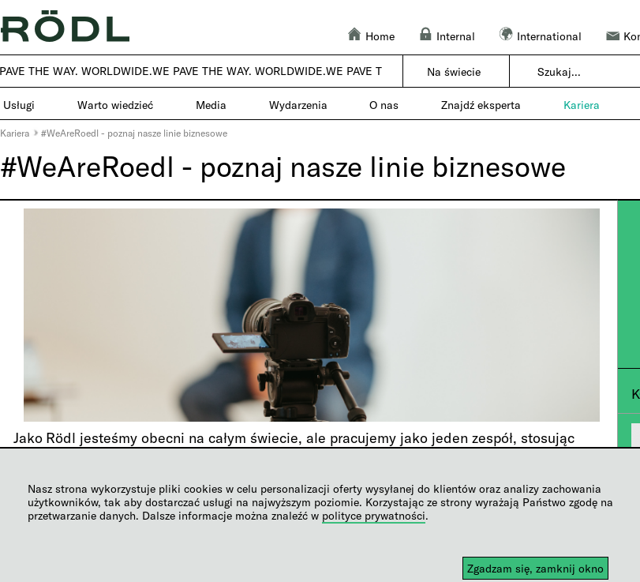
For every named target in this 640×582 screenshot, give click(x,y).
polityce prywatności (373, 515)
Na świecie (454, 71)
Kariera (14, 132)
